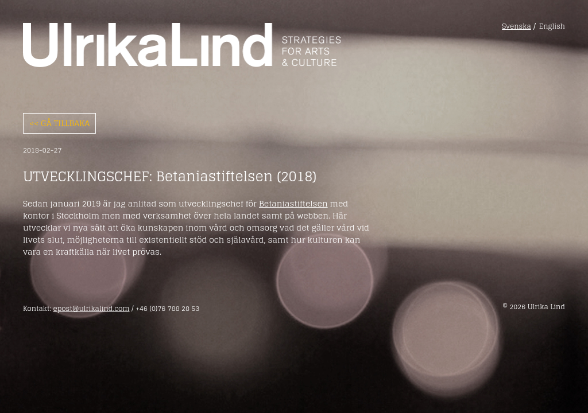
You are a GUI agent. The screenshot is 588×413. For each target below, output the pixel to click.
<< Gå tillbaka (59, 123)
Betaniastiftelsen (293, 203)
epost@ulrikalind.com (91, 308)
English (552, 26)
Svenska (516, 26)
